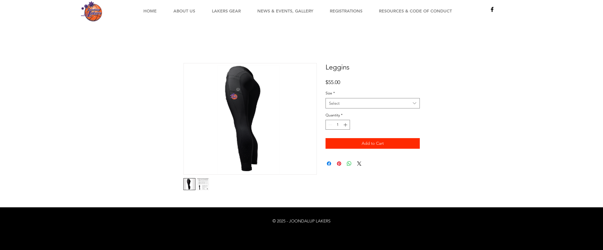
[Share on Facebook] (329, 163)
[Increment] (346, 124)
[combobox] (373, 103)
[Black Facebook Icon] (492, 9)
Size (330, 93)
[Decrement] (329, 124)
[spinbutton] (338, 124)
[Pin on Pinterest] (339, 163)
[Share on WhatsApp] (349, 163)
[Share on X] (359, 163)
